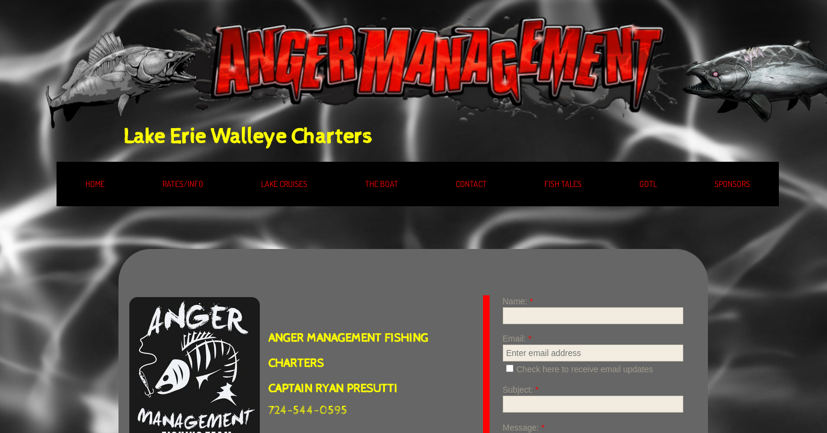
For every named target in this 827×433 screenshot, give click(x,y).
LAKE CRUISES (284, 184)
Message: (524, 427)
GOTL (648, 184)
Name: (518, 301)
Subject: (521, 389)
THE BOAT (381, 184)
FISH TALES (563, 184)
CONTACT (471, 184)
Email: (517, 338)
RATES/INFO (182, 184)
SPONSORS (732, 184)
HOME (95, 184)
